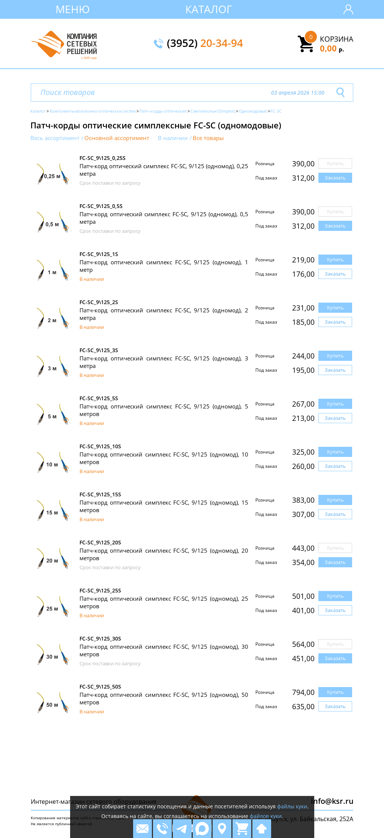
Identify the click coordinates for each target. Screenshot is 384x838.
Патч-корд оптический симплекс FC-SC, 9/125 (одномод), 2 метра (164, 313)
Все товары (208, 138)
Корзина (336, 39)
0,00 (332, 48)
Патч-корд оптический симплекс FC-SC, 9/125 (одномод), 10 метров (164, 458)
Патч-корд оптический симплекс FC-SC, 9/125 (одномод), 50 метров (164, 698)
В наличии (173, 138)
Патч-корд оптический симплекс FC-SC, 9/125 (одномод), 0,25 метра (164, 169)
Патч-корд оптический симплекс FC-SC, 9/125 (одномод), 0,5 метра (164, 217)
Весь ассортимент (55, 138)
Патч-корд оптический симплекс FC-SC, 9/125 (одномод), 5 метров (164, 409)
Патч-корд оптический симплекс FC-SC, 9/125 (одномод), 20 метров (164, 554)
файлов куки (266, 816)
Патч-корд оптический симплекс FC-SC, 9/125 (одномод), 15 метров (164, 506)
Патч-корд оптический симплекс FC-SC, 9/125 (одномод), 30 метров (164, 650)
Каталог (208, 9)
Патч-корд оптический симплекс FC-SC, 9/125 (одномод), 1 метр (164, 265)
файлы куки (292, 806)
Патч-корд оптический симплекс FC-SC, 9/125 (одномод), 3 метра (164, 361)
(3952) (205, 43)
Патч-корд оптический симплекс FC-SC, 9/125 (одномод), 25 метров (164, 602)
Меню (73, 9)
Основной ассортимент (116, 138)
